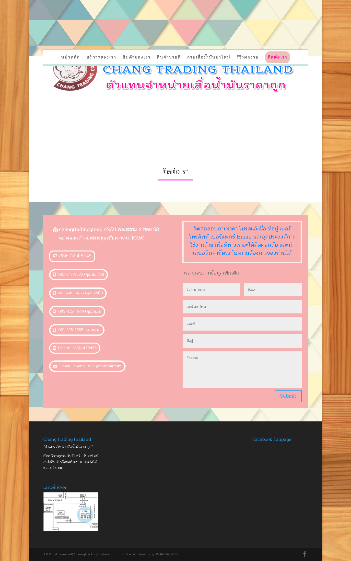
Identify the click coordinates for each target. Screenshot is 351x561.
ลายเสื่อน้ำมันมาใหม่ (208, 57)
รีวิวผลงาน (248, 57)
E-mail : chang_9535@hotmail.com (90, 366)
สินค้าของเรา (137, 57)
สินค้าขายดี (169, 57)
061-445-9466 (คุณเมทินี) (80, 293)
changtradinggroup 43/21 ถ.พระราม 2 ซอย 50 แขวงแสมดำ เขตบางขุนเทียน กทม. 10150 (109, 234)
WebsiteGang (166, 554)
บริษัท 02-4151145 (74, 256)
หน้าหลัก (70, 57)
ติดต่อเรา (277, 57)
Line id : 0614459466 (77, 348)
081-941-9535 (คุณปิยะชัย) (81, 274)
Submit (288, 396)
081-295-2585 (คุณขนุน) (79, 330)
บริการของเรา (101, 57)
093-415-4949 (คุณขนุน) (79, 311)
